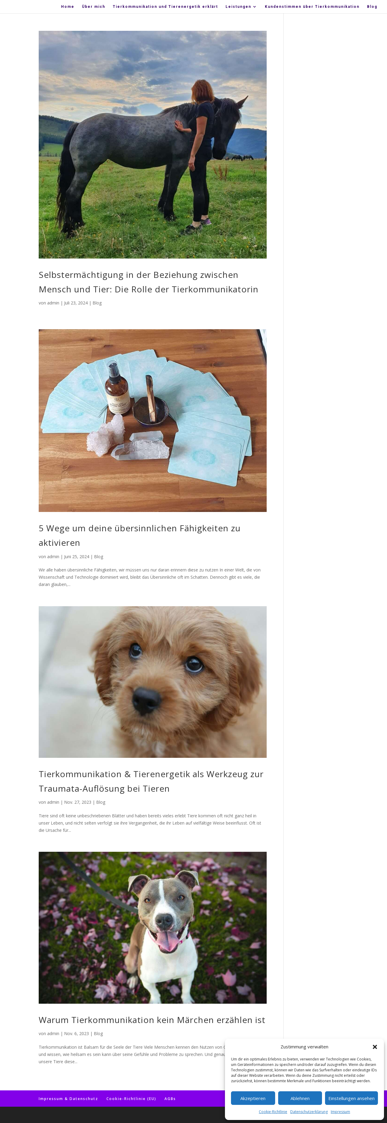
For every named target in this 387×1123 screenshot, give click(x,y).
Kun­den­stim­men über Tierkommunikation (312, 7)
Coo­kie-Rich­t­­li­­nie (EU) (131, 1098)
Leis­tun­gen (238, 7)
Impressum (340, 1111)
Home (67, 7)
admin (53, 303)
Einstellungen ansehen (351, 1098)
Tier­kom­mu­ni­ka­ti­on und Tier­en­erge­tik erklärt (165, 7)
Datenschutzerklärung (309, 1111)
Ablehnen (300, 1098)
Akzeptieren (252, 1098)
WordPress (122, 1114)
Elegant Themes (74, 1114)
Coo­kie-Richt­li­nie (273, 1111)
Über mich (93, 7)
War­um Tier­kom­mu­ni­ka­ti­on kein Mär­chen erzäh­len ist (152, 1019)
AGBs (170, 1098)
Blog (372, 7)
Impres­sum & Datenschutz (68, 1098)
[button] (375, 1047)
